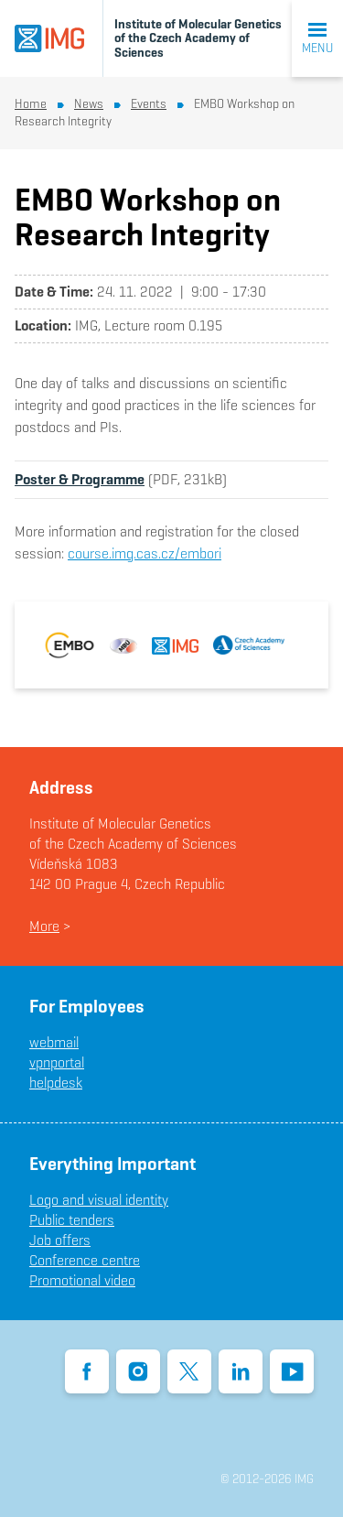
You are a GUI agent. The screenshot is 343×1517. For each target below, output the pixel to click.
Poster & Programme (80, 479)
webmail (54, 1042)
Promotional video (82, 1280)
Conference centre (84, 1260)
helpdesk (55, 1082)
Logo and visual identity (98, 1199)
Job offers (60, 1240)
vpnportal (56, 1062)
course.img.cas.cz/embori (144, 553)
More (44, 926)
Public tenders (71, 1220)
